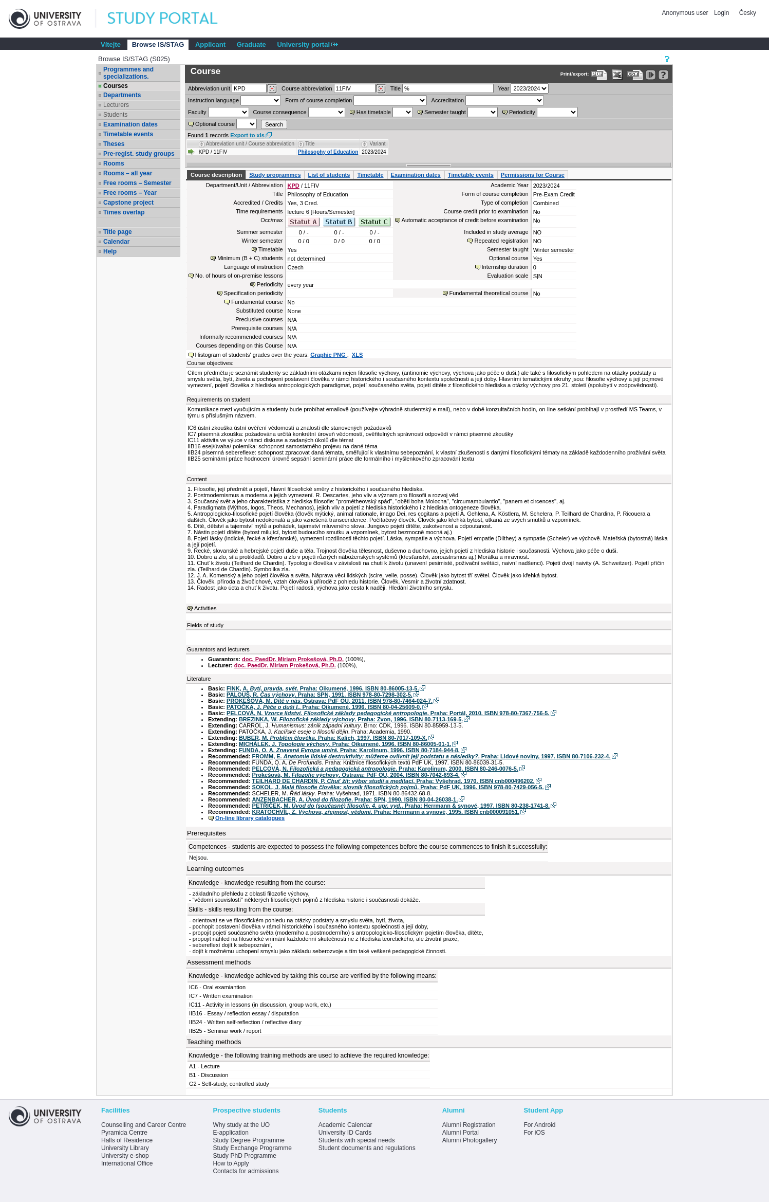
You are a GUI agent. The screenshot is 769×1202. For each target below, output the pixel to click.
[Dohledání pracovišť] (272, 89)
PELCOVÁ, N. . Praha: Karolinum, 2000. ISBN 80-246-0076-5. (385, 769)
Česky (747, 12)
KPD (293, 186)
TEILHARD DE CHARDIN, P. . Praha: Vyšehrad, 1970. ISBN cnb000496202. (393, 781)
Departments (122, 95)
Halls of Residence (127, 1140)
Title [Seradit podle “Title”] (310, 144)
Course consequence (280, 112)
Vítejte (111, 44)
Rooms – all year (127, 173)
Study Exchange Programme (252, 1148)
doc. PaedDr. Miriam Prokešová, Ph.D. (293, 659)
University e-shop (125, 1155)
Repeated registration (501, 241)
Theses (113, 144)
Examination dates (130, 124)
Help (110, 251)
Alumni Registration (469, 1124)
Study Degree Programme (248, 1140)
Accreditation (448, 100)
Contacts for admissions (245, 1171)
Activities (205, 608)
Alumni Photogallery (469, 1140)
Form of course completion (318, 100)
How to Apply (231, 1163)
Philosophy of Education (328, 152)
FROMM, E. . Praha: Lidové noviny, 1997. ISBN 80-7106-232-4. (431, 756)
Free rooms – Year (130, 192)
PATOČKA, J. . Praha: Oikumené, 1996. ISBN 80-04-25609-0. (324, 707)
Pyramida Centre (124, 1132)
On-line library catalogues (250, 818)
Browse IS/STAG (158, 44)
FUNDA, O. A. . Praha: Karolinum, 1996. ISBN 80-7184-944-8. (349, 750)
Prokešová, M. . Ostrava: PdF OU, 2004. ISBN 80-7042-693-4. (356, 775)
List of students (329, 175)
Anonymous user (686, 12)
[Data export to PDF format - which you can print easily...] (599, 74)
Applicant (210, 44)
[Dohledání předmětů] (381, 89)
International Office (127, 1163)
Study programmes (275, 175)
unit (209, 88)
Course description (216, 175)
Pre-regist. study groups (139, 153)
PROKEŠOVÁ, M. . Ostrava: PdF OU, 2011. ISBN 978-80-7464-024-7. (330, 701)
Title (395, 88)
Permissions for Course (533, 175)
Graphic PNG (328, 355)
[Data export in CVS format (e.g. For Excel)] (635, 74)
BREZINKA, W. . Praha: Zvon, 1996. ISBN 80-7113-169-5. (351, 719)
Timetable (370, 175)
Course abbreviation (307, 88)
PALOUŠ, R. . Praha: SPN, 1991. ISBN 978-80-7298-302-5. (319, 694)
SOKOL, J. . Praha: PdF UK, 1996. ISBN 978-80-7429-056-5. (398, 787)
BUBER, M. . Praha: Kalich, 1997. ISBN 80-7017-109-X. (333, 738)
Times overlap (123, 212)
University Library (125, 1148)
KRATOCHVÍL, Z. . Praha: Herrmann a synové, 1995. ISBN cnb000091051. (385, 812)
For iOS (534, 1132)
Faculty (197, 112)
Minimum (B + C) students (250, 258)
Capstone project (128, 202)
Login (721, 12)
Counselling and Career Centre (143, 1124)
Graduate (251, 44)
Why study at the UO (241, 1124)
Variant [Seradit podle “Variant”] (378, 144)
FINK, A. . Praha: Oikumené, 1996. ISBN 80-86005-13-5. (323, 688)
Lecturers (116, 104)
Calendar (116, 241)
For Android (539, 1124)
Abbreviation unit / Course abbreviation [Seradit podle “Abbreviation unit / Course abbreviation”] (250, 144)
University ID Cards (344, 1132)
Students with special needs (356, 1140)
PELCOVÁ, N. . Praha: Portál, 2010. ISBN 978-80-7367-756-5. (388, 713)
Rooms (113, 163)
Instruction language (213, 100)
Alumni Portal (460, 1132)
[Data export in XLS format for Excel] (617, 74)
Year (503, 88)
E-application (230, 1132)
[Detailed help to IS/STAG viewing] (663, 74)
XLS (357, 355)
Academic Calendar (345, 1124)
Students (115, 114)
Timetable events (128, 134)
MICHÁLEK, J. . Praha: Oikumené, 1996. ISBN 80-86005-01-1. (345, 744)
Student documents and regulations (367, 1148)
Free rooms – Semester (137, 183)
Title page (117, 231)
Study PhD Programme (244, 1155)
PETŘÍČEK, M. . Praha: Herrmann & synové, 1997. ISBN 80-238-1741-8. (401, 806)
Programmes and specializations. (128, 73)
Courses (115, 85)
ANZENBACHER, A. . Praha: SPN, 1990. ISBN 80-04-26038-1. (355, 799)
